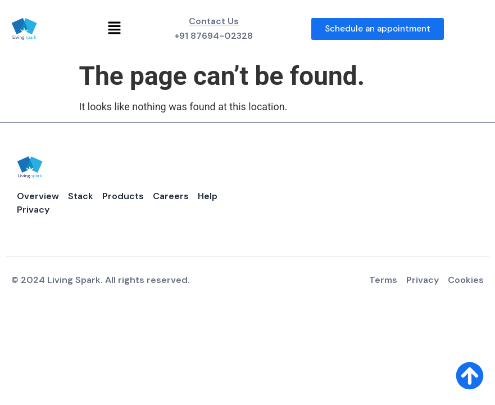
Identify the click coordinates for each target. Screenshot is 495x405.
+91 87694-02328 (213, 36)
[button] (114, 28)
